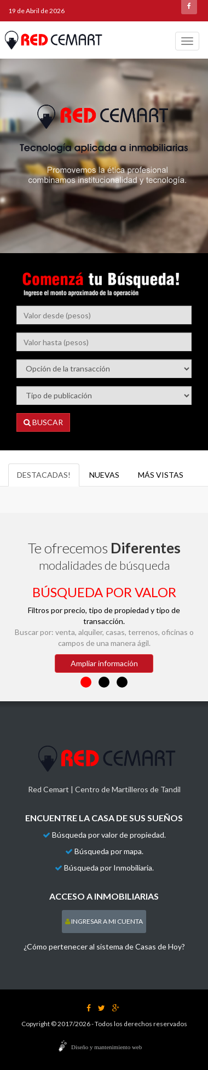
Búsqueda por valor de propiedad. (109, 834)
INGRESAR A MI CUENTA (104, 921)
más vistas (160, 474)
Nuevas (104, 474)
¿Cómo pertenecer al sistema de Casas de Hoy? (104, 946)
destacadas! (44, 474)
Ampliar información (104, 663)
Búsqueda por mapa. (108, 851)
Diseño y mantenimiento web (106, 1047)
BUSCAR (43, 422)
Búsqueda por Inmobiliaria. (109, 867)
